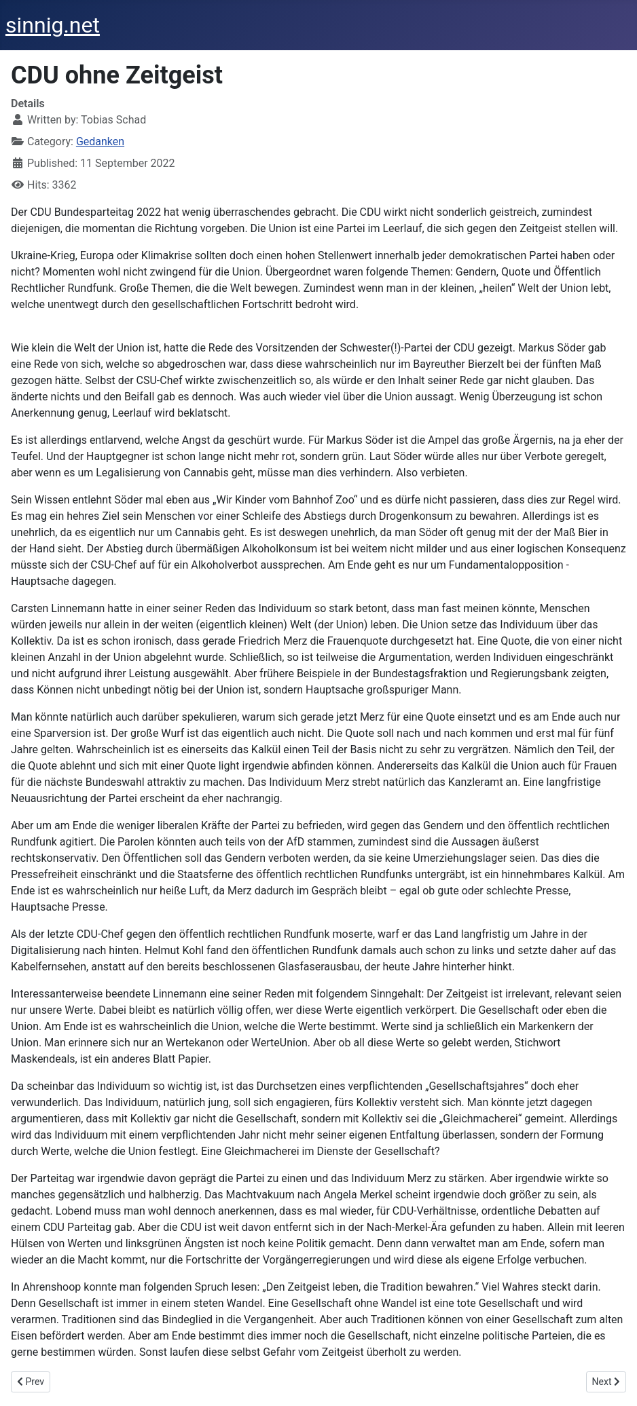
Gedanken (100, 141)
